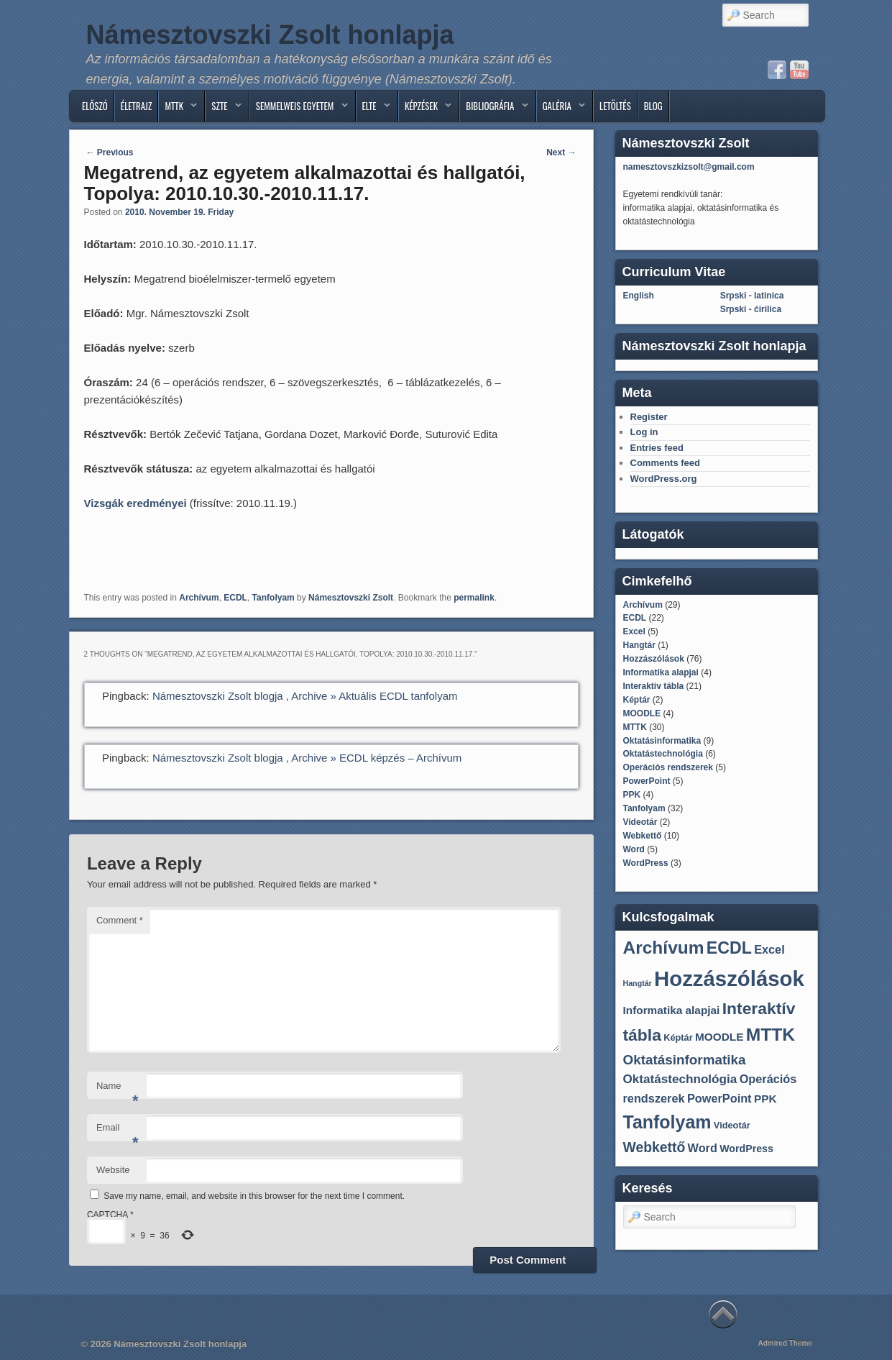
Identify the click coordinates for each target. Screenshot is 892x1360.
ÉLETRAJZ (136, 106)
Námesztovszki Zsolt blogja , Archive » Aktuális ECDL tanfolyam (305, 696)
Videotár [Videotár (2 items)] (732, 1125)
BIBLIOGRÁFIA (494, 109)
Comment (119, 920)
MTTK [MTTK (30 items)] (770, 1034)
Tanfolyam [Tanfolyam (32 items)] (667, 1122)
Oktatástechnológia (663, 754)
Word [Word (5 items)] (702, 1147)
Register (649, 416)
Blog (653, 106)
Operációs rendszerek (668, 767)
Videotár (640, 822)
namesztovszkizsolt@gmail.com (689, 167)
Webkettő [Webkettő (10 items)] (654, 1147)
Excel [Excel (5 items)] (769, 949)
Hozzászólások (653, 659)
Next (561, 152)
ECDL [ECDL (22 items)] (729, 948)
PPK (632, 795)
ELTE (373, 109)
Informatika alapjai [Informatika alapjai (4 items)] (671, 1010)
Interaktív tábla (653, 686)
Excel (634, 631)
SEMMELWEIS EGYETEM (299, 109)
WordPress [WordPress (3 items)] (746, 1148)
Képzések (425, 109)
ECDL (235, 598)
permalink (474, 598)
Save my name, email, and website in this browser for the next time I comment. (254, 1196)
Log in (644, 431)
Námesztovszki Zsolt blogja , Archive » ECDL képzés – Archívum (306, 758)
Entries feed (657, 447)
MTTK (178, 109)
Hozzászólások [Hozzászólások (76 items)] (729, 978)
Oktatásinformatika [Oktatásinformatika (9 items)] (684, 1059)
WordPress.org (663, 478)
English (638, 296)
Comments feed (665, 462)
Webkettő (642, 836)
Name (117, 1090)
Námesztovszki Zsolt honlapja (270, 35)
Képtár (636, 700)
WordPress (645, 863)
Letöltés (615, 106)
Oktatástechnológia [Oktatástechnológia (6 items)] (680, 1079)
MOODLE (642, 713)
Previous (110, 152)
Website (113, 1169)
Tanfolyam (273, 598)
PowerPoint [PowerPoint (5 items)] (719, 1098)
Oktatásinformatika (662, 741)
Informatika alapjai (661, 672)
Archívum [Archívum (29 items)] (663, 947)
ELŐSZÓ (95, 106)
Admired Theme (785, 1343)
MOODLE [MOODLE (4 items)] (719, 1037)
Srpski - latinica (752, 296)
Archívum (199, 598)
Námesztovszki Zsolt (350, 598)
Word (634, 849)
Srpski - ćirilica (750, 309)
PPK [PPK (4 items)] (765, 1098)
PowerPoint (647, 781)
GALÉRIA (561, 109)
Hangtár (639, 645)
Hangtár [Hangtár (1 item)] (637, 983)
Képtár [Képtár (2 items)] (677, 1037)
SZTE (223, 109)
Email (117, 1131)
